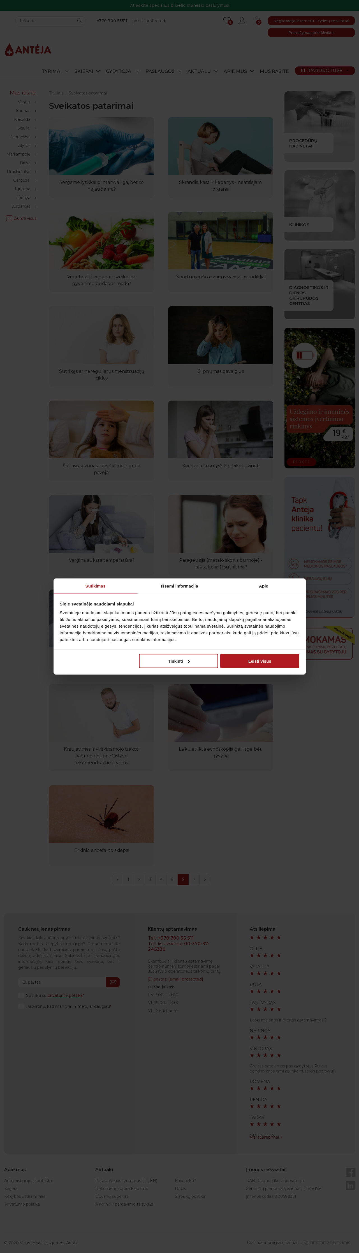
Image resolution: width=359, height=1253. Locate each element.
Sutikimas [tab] (95, 586)
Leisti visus (259, 660)
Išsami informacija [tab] (179, 586)
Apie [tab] (263, 586)
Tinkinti (179, 660)
